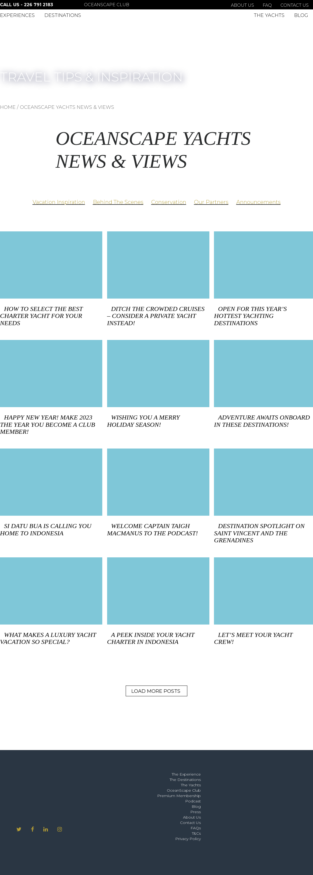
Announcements (258, 202)
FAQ (267, 5)
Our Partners (211, 202)
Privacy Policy (188, 838)
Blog (301, 15)
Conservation (168, 202)
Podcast (193, 801)
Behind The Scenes (118, 202)
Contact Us (294, 5)
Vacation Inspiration (59, 202)
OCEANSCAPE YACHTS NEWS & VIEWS (67, 107)
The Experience (186, 774)
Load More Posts (155, 691)
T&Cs (196, 833)
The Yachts (269, 15)
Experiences (17, 15)
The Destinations (185, 779)
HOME (8, 107)
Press (195, 811)
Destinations (62, 15)
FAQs (196, 828)
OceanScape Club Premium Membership (179, 793)
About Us (242, 5)
